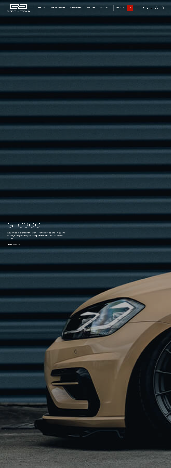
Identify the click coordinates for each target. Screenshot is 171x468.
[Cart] (162, 7)
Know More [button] (12, 245)
